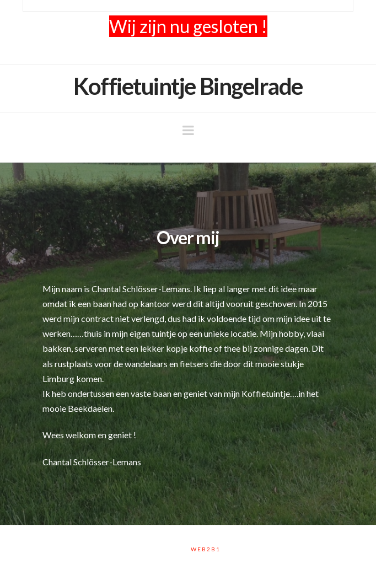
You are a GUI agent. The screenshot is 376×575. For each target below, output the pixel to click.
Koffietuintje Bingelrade (188, 86)
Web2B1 (206, 549)
